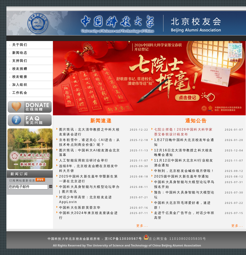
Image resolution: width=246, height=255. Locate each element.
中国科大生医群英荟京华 (80, 207)
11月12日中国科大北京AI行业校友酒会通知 (183, 163)
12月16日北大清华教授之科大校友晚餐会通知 (183, 152)
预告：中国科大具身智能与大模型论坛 (184, 195)
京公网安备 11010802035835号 (175, 239)
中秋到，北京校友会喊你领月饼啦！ (184, 171)
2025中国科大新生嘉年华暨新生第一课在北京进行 (88, 179)
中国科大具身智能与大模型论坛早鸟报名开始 (184, 184)
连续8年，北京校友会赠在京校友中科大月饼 (88, 168)
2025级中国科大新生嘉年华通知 (181, 176)
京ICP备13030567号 (123, 239)
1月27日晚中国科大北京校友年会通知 (184, 142)
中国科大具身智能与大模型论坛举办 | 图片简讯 (89, 189)
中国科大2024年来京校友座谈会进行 (88, 215)
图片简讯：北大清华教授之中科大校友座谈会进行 (89, 132)
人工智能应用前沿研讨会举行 (83, 160)
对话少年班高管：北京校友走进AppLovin (85, 199)
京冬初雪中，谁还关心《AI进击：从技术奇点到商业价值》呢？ (89, 142)
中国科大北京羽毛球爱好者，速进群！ (182, 205)
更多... (142, 226)
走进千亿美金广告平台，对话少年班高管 (184, 215)
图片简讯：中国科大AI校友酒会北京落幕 (89, 152)
